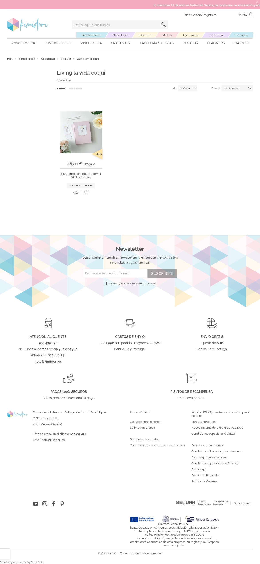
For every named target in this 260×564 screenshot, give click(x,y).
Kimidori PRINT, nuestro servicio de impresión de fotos (221, 414)
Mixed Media (91, 43)
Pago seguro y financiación (209, 457)
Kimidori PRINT (58, 43)
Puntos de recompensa (207, 445)
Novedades (120, 35)
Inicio (10, 58)
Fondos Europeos (203, 421)
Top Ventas (216, 35)
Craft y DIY (121, 43)
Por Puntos (190, 35)
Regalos (190, 43)
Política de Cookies (204, 481)
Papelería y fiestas (157, 43)
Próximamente (91, 35)
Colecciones (48, 58)
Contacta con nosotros (145, 421)
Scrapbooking (24, 43)
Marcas (167, 35)
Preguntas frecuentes (144, 439)
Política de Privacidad (205, 475)
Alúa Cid (66, 58)
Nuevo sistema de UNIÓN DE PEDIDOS (217, 427)
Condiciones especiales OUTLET (213, 433)
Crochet (241, 43)
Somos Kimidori (140, 412)
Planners (216, 43)
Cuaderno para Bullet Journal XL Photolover (81, 175)
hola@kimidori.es (53, 440)
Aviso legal (198, 469)
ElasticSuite (37, 562)
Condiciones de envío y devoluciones (216, 451)
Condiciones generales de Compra (214, 463)
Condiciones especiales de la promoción (157, 445)
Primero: (216, 88)
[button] (86, 192)
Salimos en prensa (142, 427)
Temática (241, 35)
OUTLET (145, 35)
